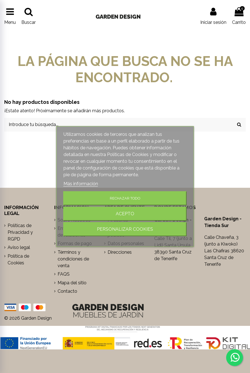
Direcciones (120, 252)
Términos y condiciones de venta (73, 259)
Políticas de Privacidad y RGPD (20, 232)
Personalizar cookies (125, 229)
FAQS (64, 274)
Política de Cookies (18, 259)
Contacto (67, 291)
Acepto (125, 213)
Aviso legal (19, 247)
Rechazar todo (125, 198)
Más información (80, 183)
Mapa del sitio (72, 282)
